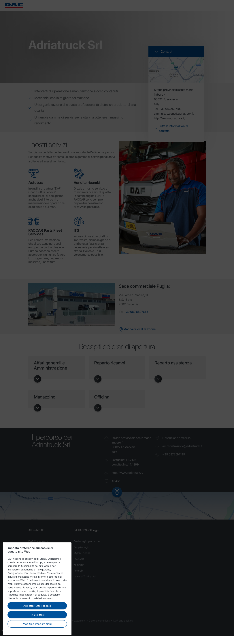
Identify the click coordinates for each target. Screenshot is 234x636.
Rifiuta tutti (37, 622)
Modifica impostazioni (37, 631)
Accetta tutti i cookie (37, 613)
